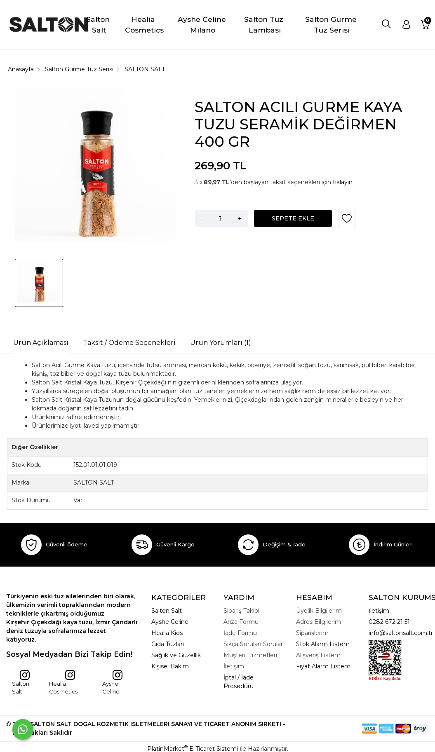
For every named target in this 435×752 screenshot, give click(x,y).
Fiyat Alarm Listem (323, 666)
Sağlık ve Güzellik (176, 655)
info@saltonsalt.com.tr (401, 633)
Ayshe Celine (112, 682)
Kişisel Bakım (170, 666)
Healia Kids (167, 633)
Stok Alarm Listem (323, 644)
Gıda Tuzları (167, 644)
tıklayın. (343, 182)
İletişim (379, 610)
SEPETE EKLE (293, 218)
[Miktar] (220, 218)
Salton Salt (21, 682)
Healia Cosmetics (63, 682)
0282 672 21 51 (389, 621)
